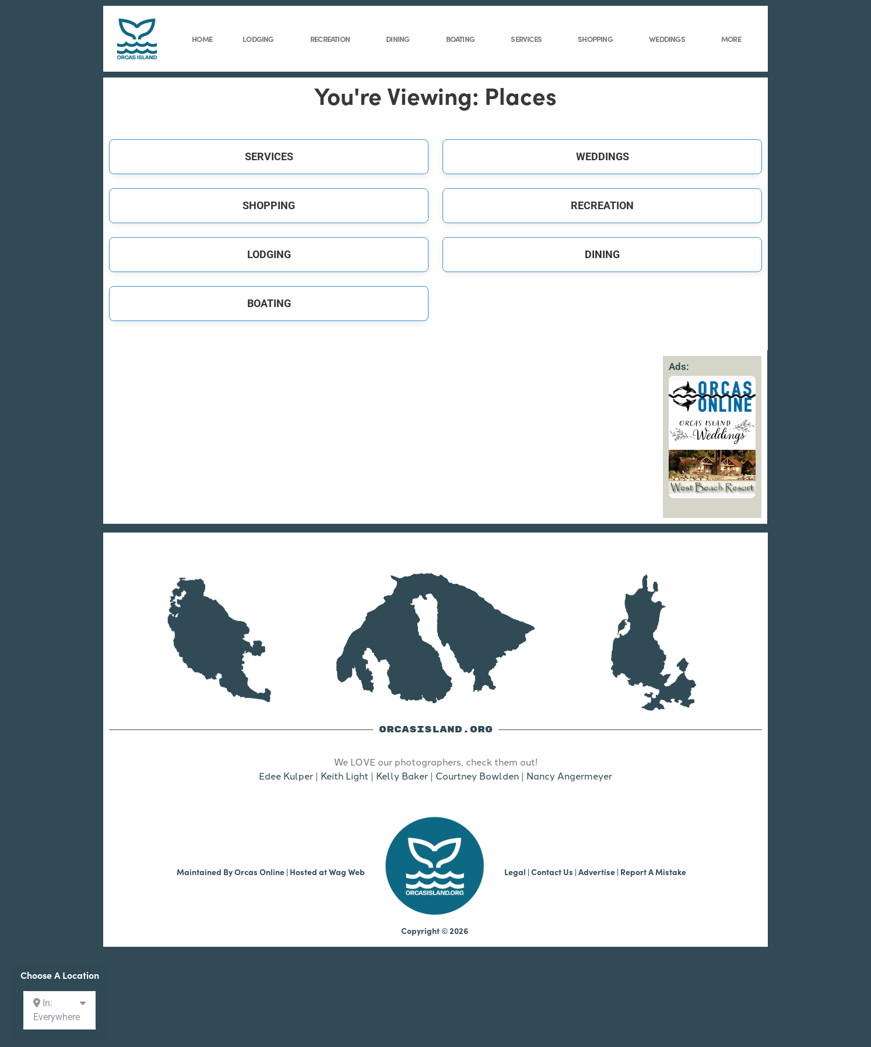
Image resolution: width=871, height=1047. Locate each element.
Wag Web (347, 871)
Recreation (333, 39)
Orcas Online (259, 871)
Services (529, 39)
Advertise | (599, 871)
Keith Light (344, 775)
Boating (463, 39)
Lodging (261, 39)
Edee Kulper (286, 775)
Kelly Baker (402, 775)
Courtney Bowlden (477, 775)
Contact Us (552, 871)
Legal (515, 871)
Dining (400, 39)
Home (202, 38)
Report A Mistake (653, 871)
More (734, 39)
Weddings (670, 39)
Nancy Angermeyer (569, 775)
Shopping (598, 39)
